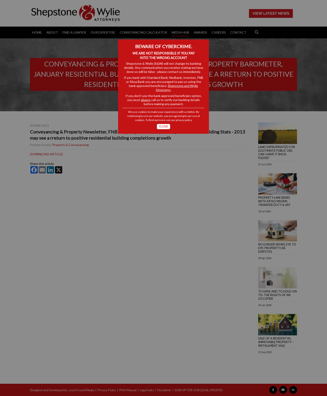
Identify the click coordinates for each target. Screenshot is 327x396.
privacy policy (184, 120)
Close (163, 126)
